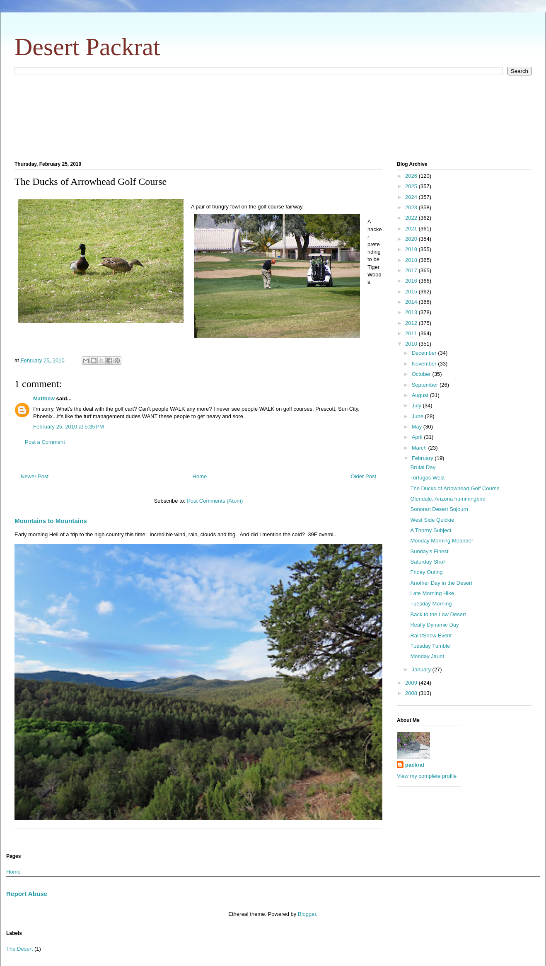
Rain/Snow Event (431, 635)
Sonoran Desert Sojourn (439, 509)
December (425, 353)
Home (200, 476)
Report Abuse (26, 893)
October (422, 374)
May (417, 427)
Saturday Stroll (427, 562)
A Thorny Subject (430, 530)
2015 (412, 291)
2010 (412, 344)
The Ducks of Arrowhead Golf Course (454, 488)
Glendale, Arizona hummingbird (447, 499)
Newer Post (34, 476)
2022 (412, 218)
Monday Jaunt (427, 656)
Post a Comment (45, 442)
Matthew (44, 398)
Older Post (363, 476)
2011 (412, 333)
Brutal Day (422, 467)
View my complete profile (427, 776)
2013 (412, 312)
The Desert (19, 949)
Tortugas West (427, 478)
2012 (412, 323)
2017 (412, 270)
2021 (412, 228)
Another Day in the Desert (441, 583)
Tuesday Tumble (430, 646)
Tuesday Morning (431, 603)
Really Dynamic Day (434, 625)
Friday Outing (426, 572)
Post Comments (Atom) (215, 501)
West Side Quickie (432, 520)
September (426, 385)
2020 (412, 239)
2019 (412, 249)
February (423, 458)
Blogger (307, 914)
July (417, 405)
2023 (412, 207)
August (421, 395)
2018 (412, 260)
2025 (412, 186)
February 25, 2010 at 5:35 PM (68, 427)
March (420, 448)
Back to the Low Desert (438, 614)
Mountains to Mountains (50, 520)
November (425, 364)
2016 (412, 281)
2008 (412, 693)
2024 (412, 197)
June (418, 416)
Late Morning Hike (432, 593)
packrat (414, 765)
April (418, 437)
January (422, 669)
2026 (412, 176)
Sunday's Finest (429, 551)
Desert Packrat (87, 47)
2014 (412, 302)
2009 (412, 683)
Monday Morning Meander (441, 540)
